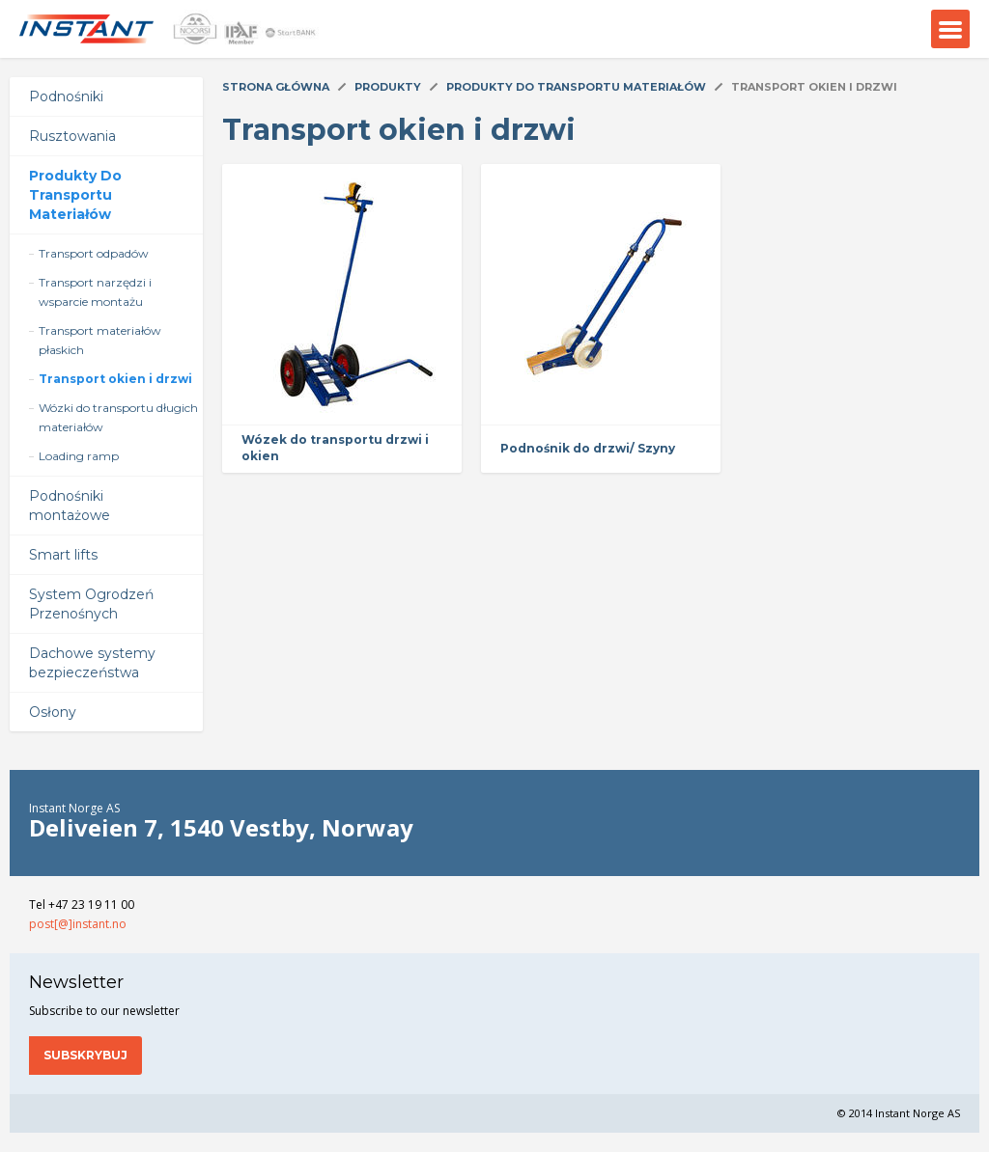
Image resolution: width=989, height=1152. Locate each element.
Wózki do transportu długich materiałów (118, 417)
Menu (950, 29)
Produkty (387, 87)
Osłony (52, 712)
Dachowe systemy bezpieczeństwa (92, 663)
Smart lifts (63, 554)
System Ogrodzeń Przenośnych (91, 604)
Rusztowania (72, 136)
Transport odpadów (94, 253)
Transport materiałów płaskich (100, 340)
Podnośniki (66, 96)
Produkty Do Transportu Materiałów (75, 195)
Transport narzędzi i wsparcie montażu (95, 292)
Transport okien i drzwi (115, 378)
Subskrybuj (85, 1055)
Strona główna (275, 87)
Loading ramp (79, 456)
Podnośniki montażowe (69, 505)
